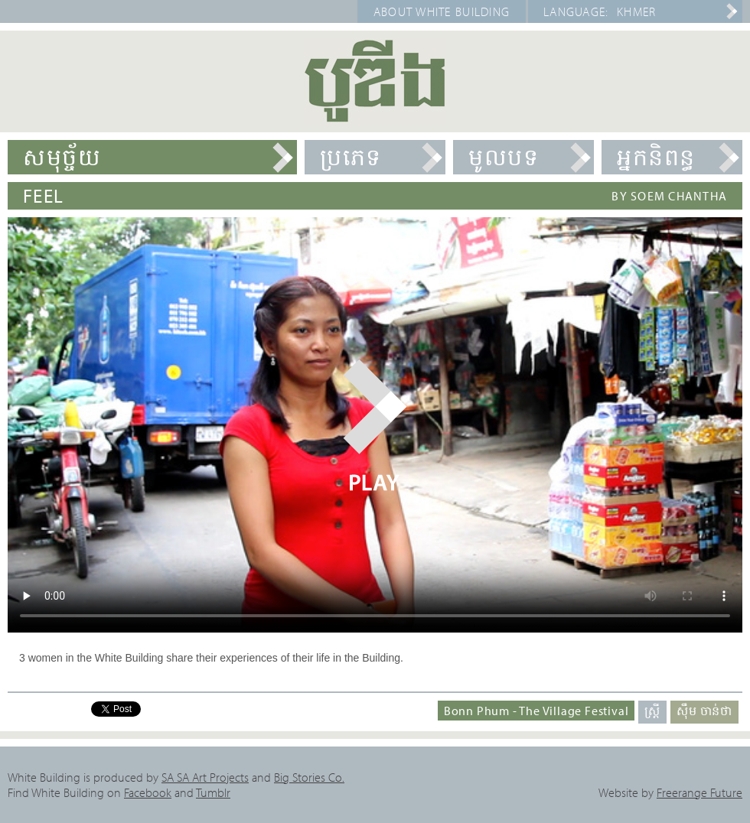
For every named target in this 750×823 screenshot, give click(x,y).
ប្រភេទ (351, 156)
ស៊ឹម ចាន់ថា (704, 710)
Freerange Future (699, 792)
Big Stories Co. (309, 777)
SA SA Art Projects (205, 777)
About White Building (441, 11)
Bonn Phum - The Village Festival (536, 710)
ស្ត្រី (652, 710)
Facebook (147, 792)
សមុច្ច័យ (62, 156)
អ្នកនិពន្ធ (656, 156)
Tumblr (213, 792)
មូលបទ (503, 156)
